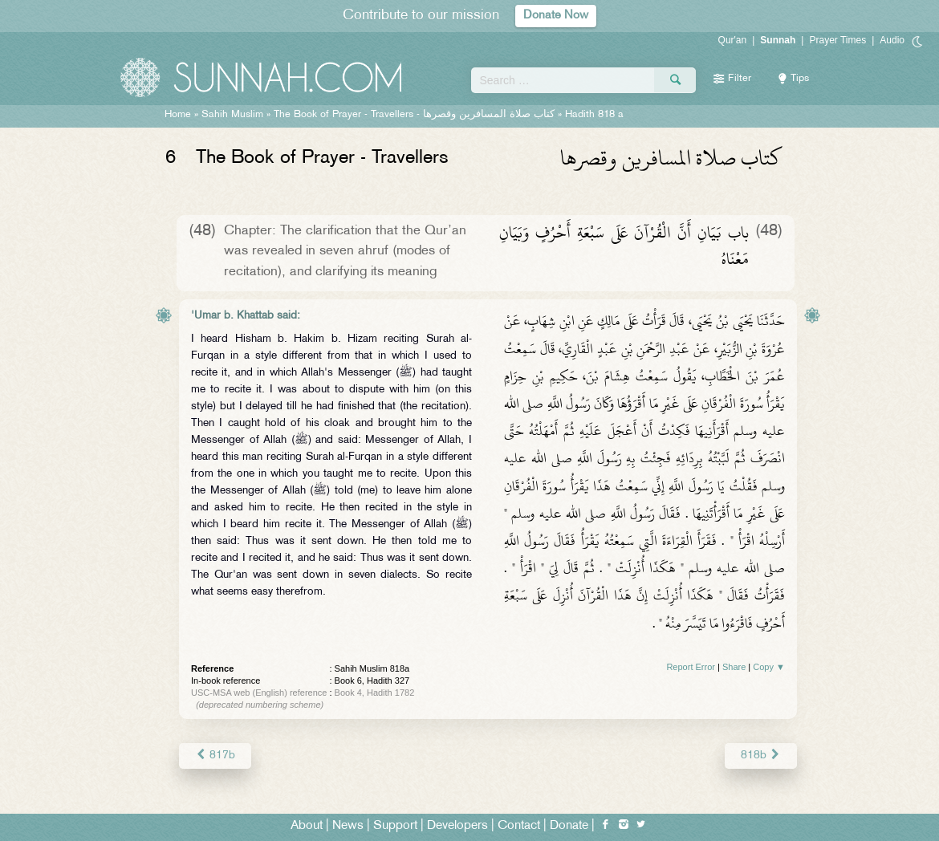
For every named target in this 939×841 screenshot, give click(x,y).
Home (178, 115)
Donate (569, 826)
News (348, 826)
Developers (457, 826)
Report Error (690, 667)
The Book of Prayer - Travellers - (414, 115)
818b (761, 755)
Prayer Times (837, 40)
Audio (892, 40)
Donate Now (556, 16)
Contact (519, 826)
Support (395, 826)
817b (214, 755)
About (307, 826)
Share (734, 667)
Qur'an (732, 40)
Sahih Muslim (232, 115)
